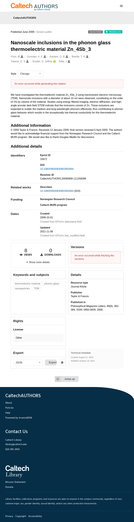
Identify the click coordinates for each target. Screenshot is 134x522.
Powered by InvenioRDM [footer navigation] (18, 418)
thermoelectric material (27, 283)
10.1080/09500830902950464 (57, 169)
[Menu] (121, 6)
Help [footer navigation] (7, 413)
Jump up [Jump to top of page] (65, 379)
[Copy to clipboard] (62, 362)
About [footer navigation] (8, 403)
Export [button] (52, 362)
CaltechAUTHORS (24, 17)
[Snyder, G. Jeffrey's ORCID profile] (54, 61)
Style (13, 73)
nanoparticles (22, 288)
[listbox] (30, 74)
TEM (36, 288)
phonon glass (51, 283)
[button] (38, 338)
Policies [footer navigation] (9, 408)
